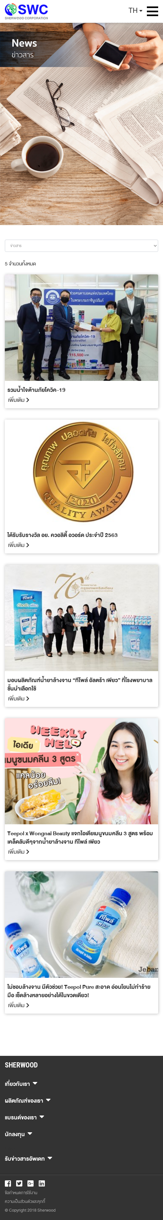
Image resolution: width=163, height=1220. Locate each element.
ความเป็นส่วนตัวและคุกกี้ (25, 1201)
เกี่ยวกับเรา (21, 1083)
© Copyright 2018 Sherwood (30, 1210)
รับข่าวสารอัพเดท (28, 1158)
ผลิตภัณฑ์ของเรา (28, 1100)
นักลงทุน (18, 1133)
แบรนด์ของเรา (24, 1116)
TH (133, 10)
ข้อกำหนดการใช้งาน (21, 1193)
